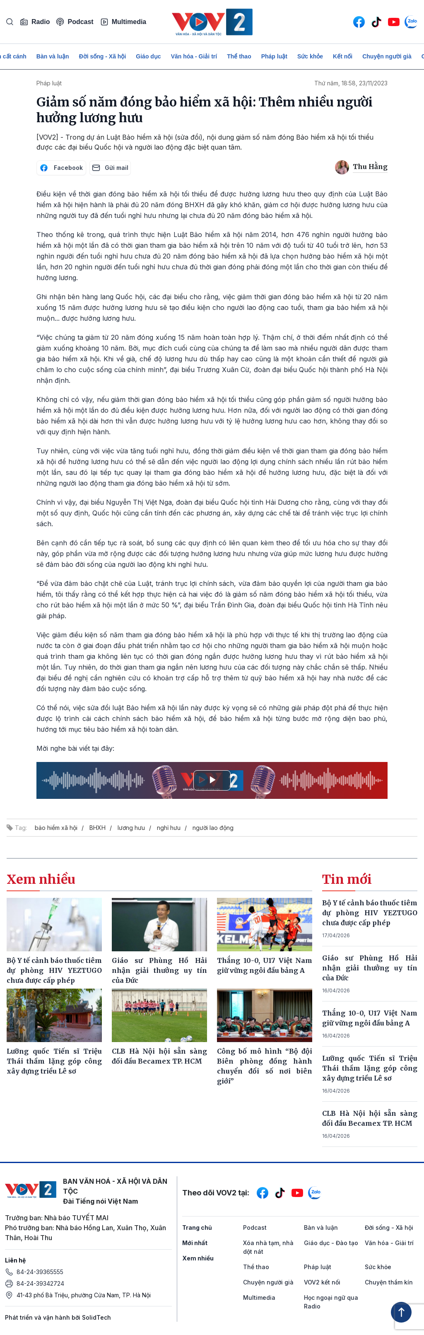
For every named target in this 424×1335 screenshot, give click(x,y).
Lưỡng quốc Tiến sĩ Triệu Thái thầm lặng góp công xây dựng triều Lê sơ (369, 1068)
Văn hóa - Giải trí (194, 56)
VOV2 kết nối (322, 1282)
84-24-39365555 (40, 1271)
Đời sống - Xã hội (102, 56)
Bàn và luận (52, 56)
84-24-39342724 (40, 1283)
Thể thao (239, 56)
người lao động (213, 827)
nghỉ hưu (169, 827)
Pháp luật (274, 56)
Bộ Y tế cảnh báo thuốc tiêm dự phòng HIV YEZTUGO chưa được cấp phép (369, 913)
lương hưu (131, 827)
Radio (35, 22)
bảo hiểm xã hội (56, 827)
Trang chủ (197, 1227)
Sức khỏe (310, 56)
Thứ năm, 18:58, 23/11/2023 (351, 83)
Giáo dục (148, 56)
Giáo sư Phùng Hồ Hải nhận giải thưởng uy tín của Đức (369, 968)
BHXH (97, 827)
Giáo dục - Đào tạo (331, 1242)
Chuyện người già (387, 56)
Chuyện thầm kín (389, 1282)
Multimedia (123, 22)
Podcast (74, 22)
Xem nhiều (198, 1258)
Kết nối (342, 56)
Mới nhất (194, 1242)
